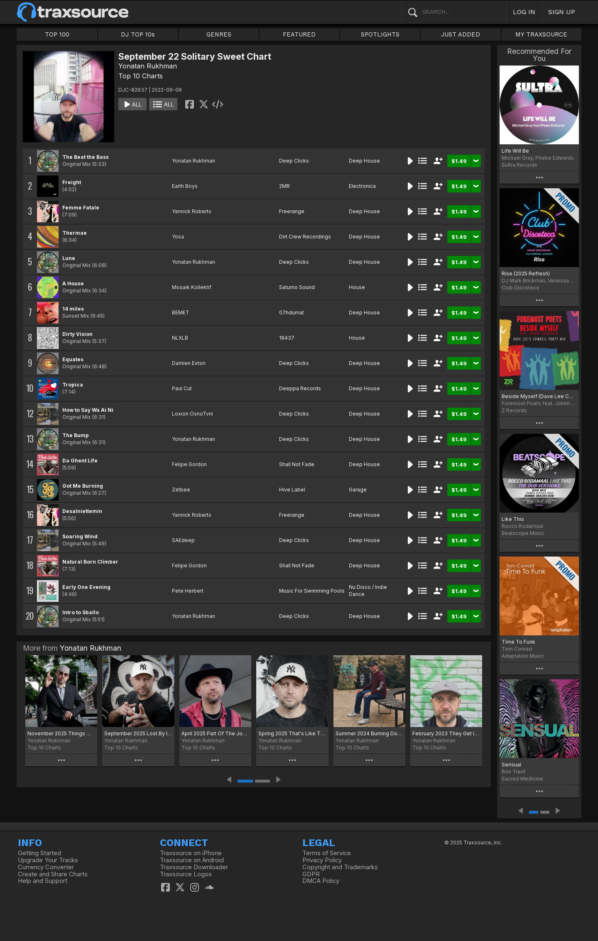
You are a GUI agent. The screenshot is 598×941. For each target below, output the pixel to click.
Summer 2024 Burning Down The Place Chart (369, 733)
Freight (71, 182)
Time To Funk (518, 642)
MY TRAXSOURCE (541, 34)
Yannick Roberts (191, 211)
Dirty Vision (77, 334)
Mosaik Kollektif (191, 287)
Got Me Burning (82, 486)
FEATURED (299, 34)
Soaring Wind (80, 536)
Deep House (364, 161)
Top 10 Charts (140, 76)
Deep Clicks (294, 161)
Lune (68, 258)
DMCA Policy (320, 881)
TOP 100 (57, 34)
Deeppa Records (300, 388)
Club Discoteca (520, 287)
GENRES (218, 34)
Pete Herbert (187, 591)
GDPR (311, 874)
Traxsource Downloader (194, 867)
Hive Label (292, 489)
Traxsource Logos (186, 874)
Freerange (291, 211)
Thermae (74, 233)
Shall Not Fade (296, 464)
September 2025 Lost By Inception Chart (138, 733)
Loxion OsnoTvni (192, 414)
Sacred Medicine (522, 779)
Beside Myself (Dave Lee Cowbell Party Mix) (539, 396)
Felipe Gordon (189, 464)
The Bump (75, 435)
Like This (513, 519)
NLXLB (180, 338)
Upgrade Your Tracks (48, 860)
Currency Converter (46, 867)
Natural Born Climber (90, 562)
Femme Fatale (80, 207)
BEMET (180, 312)
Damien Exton (189, 363)
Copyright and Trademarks (340, 867)
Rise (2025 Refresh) (526, 273)
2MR (284, 186)
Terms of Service (326, 853)
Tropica (72, 385)
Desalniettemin (82, 511)
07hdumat (291, 312)
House (357, 287)
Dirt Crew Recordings (305, 236)
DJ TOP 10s (138, 34)
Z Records (514, 410)
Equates (72, 359)
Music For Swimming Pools (312, 591)
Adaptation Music (523, 656)
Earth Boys (185, 186)
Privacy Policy (322, 860)
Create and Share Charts (53, 874)
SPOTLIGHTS (380, 34)
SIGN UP (561, 12)
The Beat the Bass (85, 157)
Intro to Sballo (80, 612)
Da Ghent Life (80, 460)
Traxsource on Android (192, 860)
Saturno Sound (297, 287)
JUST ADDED (460, 34)
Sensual (511, 764)
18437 (286, 338)
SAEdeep (183, 540)
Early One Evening (86, 587)
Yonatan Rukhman (147, 66)
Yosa (178, 236)
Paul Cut (182, 388)
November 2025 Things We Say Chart (61, 733)
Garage (358, 489)
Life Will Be (515, 151)
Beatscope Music (523, 533)
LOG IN (524, 12)
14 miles (73, 309)
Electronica (362, 186)
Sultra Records (519, 165)
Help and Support (42, 881)
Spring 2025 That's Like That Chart (292, 733)
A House (73, 283)
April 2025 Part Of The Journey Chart (215, 733)
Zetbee (181, 489)
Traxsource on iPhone (191, 853)
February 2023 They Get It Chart (446, 733)
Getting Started (39, 853)
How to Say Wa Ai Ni (87, 410)
